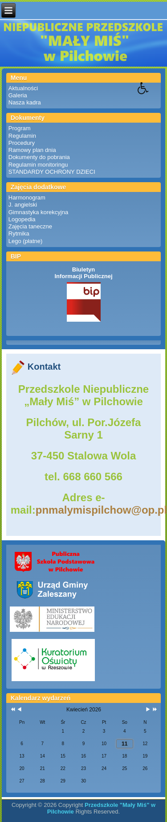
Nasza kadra (24, 102)
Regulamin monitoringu (38, 164)
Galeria (17, 95)
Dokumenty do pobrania (39, 157)
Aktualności (23, 88)
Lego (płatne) (25, 241)
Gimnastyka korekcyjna (38, 212)
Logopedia (22, 219)
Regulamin (22, 135)
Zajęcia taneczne (30, 226)
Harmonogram (26, 197)
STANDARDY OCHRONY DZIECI (51, 171)
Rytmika (18, 233)
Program (19, 128)
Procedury (21, 143)
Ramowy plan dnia (32, 150)
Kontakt (44, 366)
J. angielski (22, 204)
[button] (152, 94)
